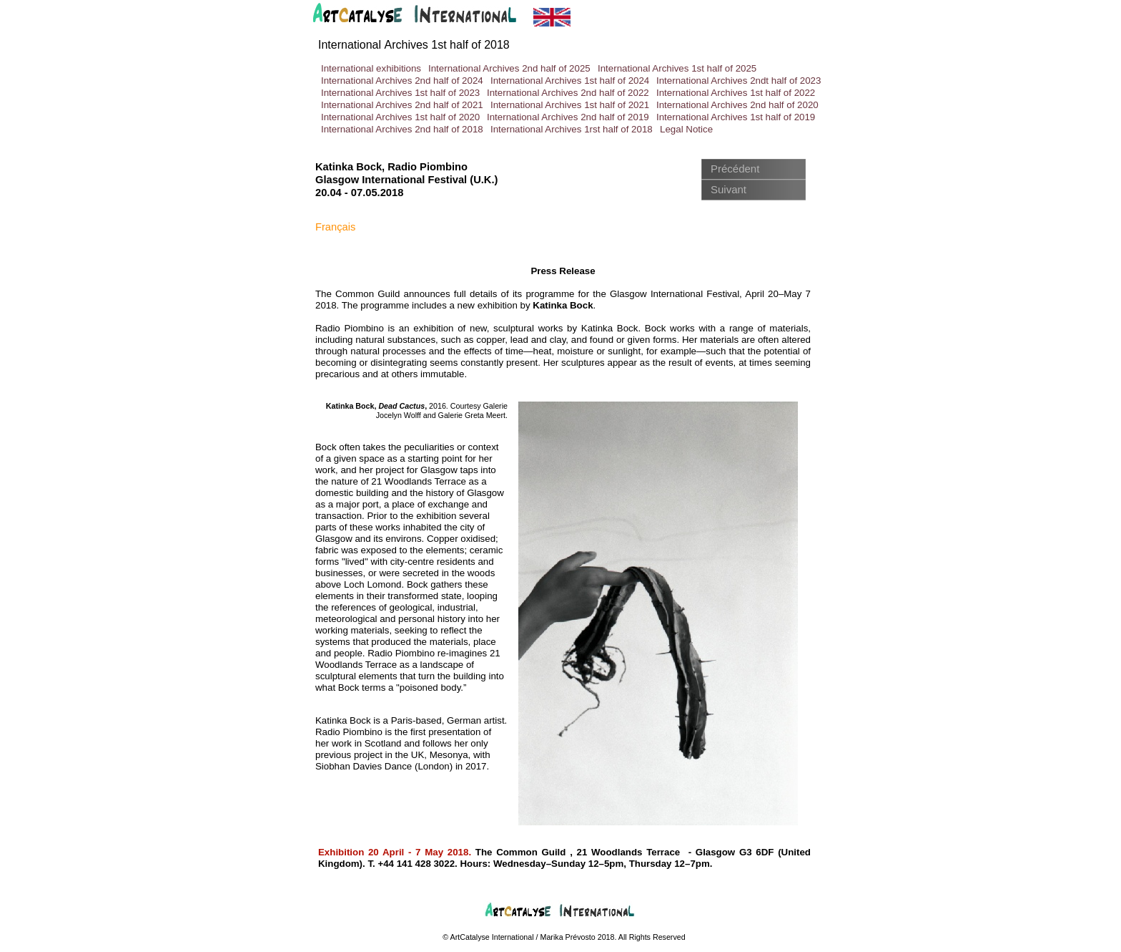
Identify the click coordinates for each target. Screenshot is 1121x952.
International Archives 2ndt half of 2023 (738, 80)
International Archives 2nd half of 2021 (402, 104)
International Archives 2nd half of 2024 (402, 80)
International (414, 45)
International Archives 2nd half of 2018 (402, 129)
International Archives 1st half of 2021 (569, 104)
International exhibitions (371, 68)
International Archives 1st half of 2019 (735, 117)
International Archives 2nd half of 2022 (568, 92)
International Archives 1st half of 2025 (677, 68)
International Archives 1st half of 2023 (400, 92)
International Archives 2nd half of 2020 (737, 104)
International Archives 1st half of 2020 (400, 117)
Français (335, 227)
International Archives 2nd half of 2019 (568, 117)
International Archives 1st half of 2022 (735, 92)
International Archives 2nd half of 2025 (509, 68)
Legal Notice (686, 129)
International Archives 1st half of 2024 (569, 80)
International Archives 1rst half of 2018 (571, 129)
